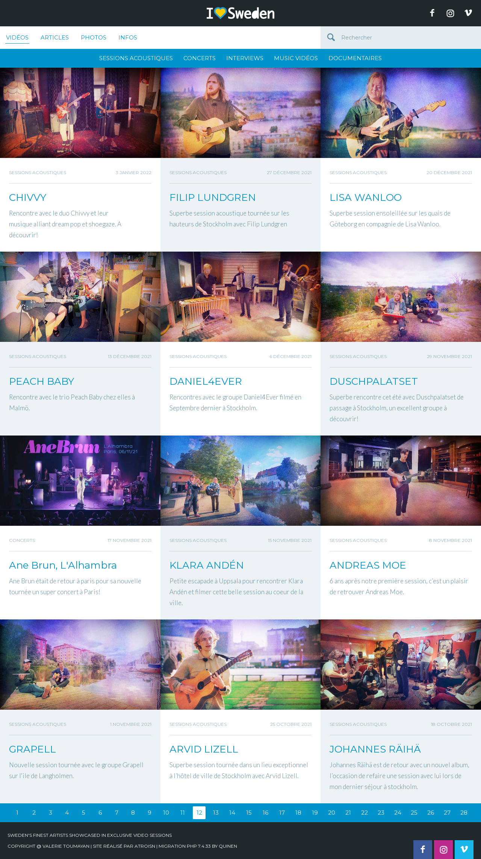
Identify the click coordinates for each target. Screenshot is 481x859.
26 (430, 812)
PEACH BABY (41, 381)
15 (249, 812)
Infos (127, 37)
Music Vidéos (296, 58)
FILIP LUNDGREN (212, 197)
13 (216, 812)
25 (414, 812)
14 (232, 812)
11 (182, 812)
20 (331, 812)
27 (447, 812)
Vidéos (17, 39)
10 (166, 812)
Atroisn (145, 846)
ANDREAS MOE (368, 565)
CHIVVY (27, 197)
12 (199, 812)
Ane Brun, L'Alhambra (63, 565)
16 (265, 812)
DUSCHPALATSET (374, 381)
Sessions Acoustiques (136, 58)
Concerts (199, 58)
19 (315, 812)
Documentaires (355, 58)
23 (381, 812)
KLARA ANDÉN (206, 565)
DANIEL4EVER (205, 381)
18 (298, 812)
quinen (228, 846)
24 (397, 812)
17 (282, 812)
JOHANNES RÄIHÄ (375, 749)
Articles (55, 37)
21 (348, 812)
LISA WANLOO (366, 197)
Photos (93, 37)
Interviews (244, 58)
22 (364, 812)
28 (463, 812)
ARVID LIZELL (203, 749)
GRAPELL (32, 749)
